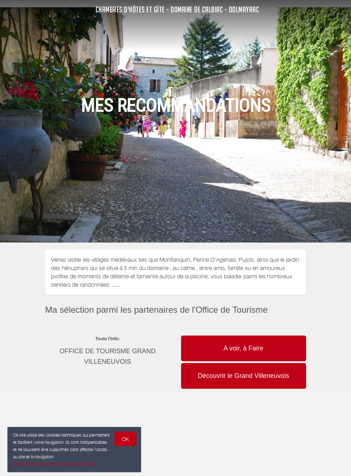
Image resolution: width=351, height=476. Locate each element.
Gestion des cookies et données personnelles (55, 464)
